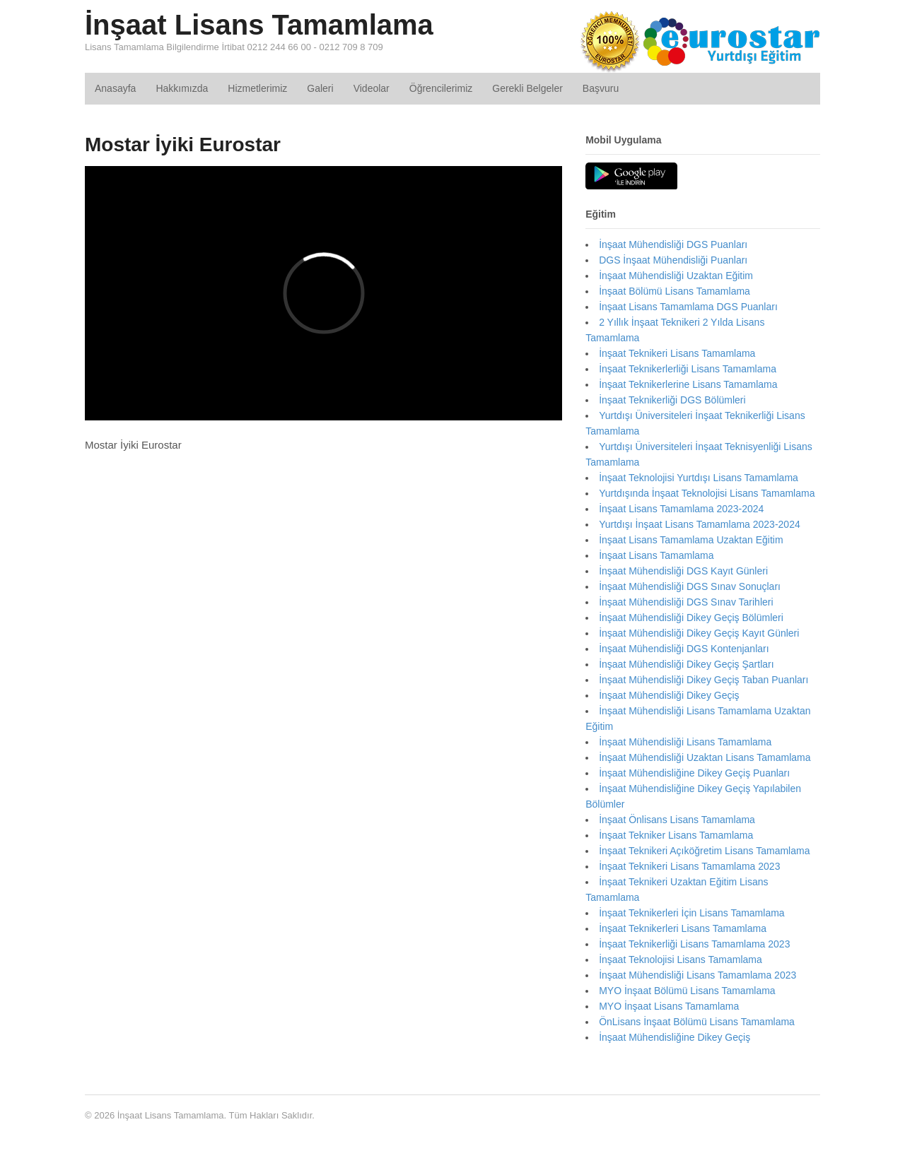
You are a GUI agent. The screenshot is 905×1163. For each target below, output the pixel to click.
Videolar (372, 88)
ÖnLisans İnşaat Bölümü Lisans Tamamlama (697, 1021)
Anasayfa (115, 88)
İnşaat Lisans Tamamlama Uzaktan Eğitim (691, 539)
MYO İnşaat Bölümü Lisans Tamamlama (687, 990)
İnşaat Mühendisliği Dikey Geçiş (669, 695)
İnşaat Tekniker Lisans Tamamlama (676, 835)
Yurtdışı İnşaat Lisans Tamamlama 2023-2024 (699, 524)
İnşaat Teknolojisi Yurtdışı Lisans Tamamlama (698, 477)
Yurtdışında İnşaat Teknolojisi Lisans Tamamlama (706, 493)
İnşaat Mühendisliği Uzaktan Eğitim (676, 275)
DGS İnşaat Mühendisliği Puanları (673, 260)
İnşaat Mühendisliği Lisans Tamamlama (685, 742)
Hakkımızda (182, 88)
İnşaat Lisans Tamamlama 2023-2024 (681, 508)
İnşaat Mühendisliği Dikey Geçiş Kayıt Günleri (699, 633)
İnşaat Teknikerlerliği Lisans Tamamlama (687, 368)
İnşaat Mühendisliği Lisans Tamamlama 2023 (697, 975)
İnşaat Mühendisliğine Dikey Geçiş (674, 1037)
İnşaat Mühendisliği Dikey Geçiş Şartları (686, 664)
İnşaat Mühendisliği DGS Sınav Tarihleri (686, 602)
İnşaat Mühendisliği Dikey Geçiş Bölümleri (691, 617)
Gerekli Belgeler (527, 88)
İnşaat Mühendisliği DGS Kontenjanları (684, 648)
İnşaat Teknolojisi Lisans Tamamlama (680, 959)
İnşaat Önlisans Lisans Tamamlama (677, 819)
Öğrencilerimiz (440, 88)
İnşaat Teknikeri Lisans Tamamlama (677, 353)
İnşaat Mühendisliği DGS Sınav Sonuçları (690, 586)
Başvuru (601, 88)
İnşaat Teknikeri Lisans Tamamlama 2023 (689, 866)
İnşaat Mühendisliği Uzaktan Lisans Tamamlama (704, 757)
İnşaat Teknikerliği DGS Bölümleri (672, 400)
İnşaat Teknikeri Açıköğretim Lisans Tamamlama (704, 850)
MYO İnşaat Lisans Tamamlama (669, 1006)
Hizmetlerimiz (257, 88)
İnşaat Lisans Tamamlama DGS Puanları (688, 306)
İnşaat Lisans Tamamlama (259, 24)
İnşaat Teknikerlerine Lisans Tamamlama (688, 384)
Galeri (320, 88)
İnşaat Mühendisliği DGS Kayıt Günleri (683, 571)
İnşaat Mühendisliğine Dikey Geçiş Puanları (694, 773)
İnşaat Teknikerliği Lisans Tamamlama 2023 (694, 944)
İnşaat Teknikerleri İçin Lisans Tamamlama (692, 913)
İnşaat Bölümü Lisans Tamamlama (674, 291)
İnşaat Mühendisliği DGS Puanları (673, 244)
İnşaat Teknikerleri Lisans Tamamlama (682, 928)
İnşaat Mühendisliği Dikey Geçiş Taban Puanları (703, 679)
